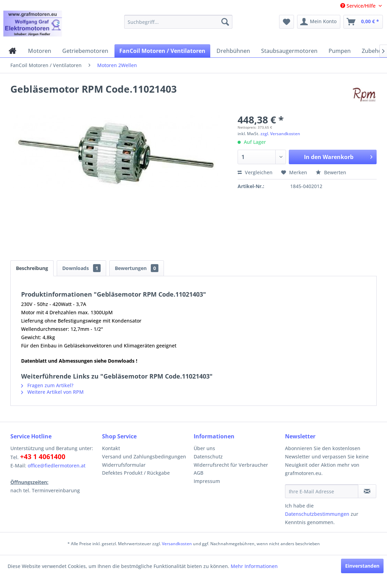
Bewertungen (136, 268)
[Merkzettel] (286, 22)
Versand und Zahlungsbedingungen (144, 456)
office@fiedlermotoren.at (56, 465)
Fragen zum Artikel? (47, 385)
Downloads (81, 268)
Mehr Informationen (254, 566)
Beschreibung (32, 268)
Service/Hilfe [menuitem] (358, 5)
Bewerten (331, 172)
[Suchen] (225, 22)
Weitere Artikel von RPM (52, 392)
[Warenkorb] (363, 22)
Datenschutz (208, 456)
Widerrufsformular (124, 465)
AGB (198, 472)
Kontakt (111, 448)
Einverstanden (362, 565)
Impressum (207, 481)
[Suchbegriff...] (178, 22)
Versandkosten (177, 544)
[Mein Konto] (318, 22)
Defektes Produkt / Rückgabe (136, 472)
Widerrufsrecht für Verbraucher (231, 465)
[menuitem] (178, 22)
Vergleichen (255, 172)
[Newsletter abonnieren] (367, 491)
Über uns (204, 448)
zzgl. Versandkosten (280, 134)
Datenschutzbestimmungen (317, 514)
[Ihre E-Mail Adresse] (321, 491)
